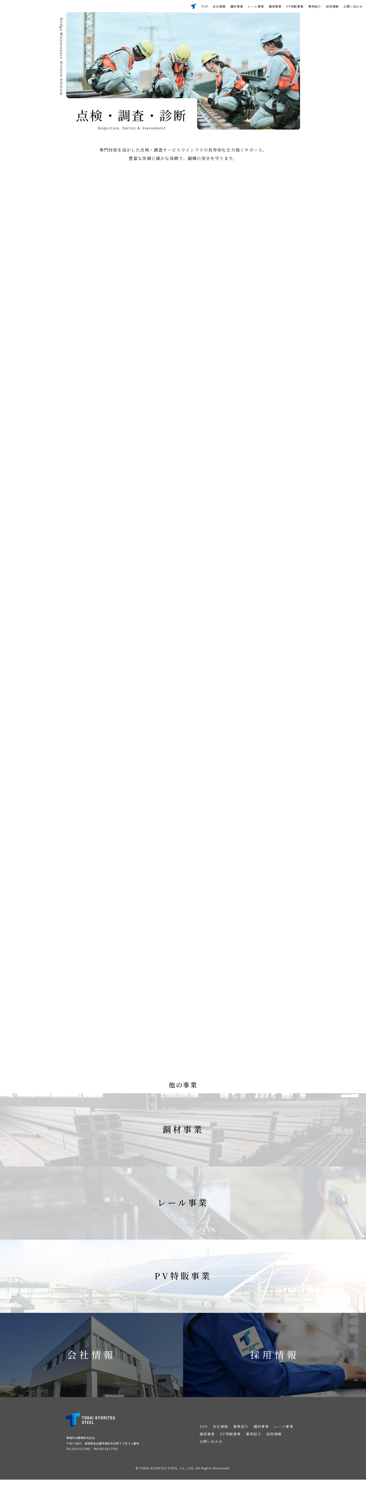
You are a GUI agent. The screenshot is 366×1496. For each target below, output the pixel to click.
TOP (204, 6)
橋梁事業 (275, 6)
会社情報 (219, 6)
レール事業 (256, 6)
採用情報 (332, 6)
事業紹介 (241, 1442)
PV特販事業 (295, 6)
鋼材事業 (236, 6)
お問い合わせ (353, 6)
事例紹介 (314, 6)
